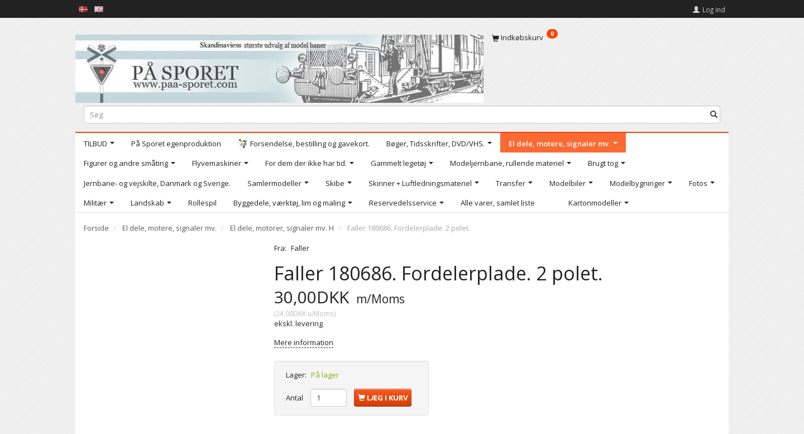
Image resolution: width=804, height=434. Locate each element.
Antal (295, 398)
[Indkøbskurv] (606, 37)
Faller (300, 248)
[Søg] (713, 114)
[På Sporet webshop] (279, 66)
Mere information (303, 342)
